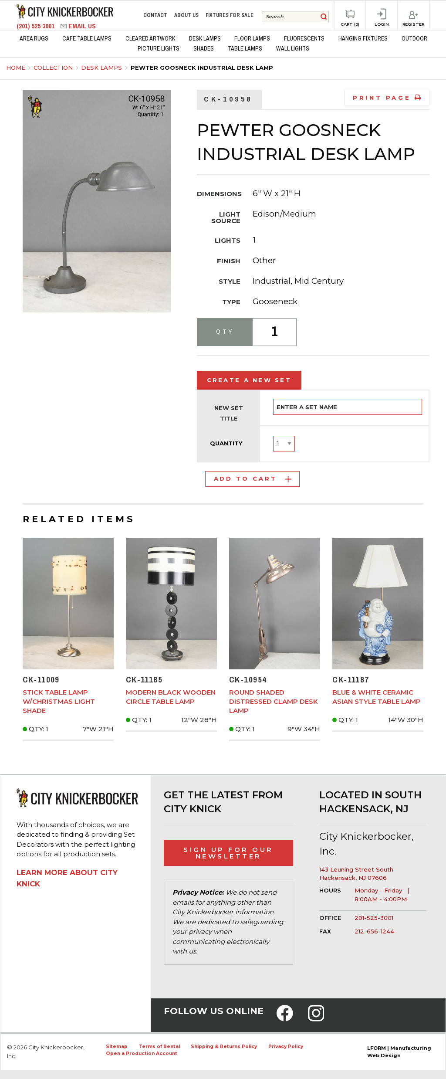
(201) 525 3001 (36, 26)
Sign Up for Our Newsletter (228, 852)
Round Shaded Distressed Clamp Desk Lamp (273, 701)
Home (15, 67)
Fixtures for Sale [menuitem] (229, 15)
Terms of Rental (159, 1046)
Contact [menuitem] (155, 15)
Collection (54, 67)
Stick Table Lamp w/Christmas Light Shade (59, 701)
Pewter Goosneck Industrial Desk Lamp (202, 67)
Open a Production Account (141, 1053)
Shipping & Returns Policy (224, 1046)
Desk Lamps (102, 67)
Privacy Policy (285, 1046)
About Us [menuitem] (186, 15)
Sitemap (117, 1046)
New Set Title (228, 413)
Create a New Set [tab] (249, 380)
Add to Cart (252, 478)
